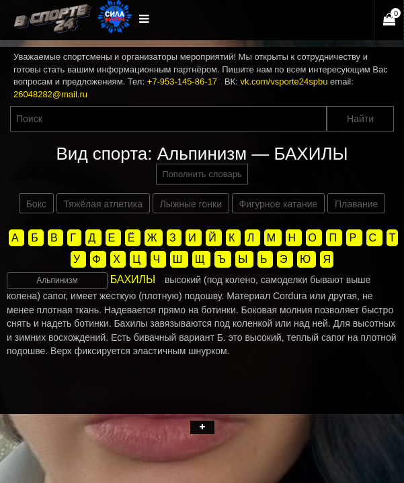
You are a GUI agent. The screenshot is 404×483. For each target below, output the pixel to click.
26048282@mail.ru (50, 94)
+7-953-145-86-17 (182, 81)
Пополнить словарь (201, 174)
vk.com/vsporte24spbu (283, 81)
